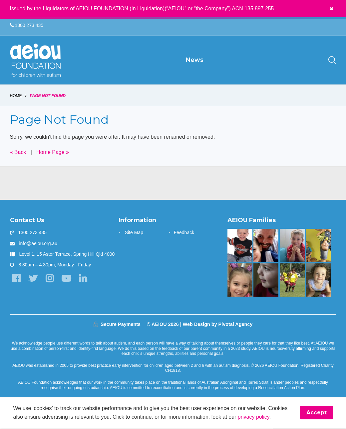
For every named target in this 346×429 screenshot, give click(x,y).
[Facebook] (16, 279)
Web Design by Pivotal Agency (218, 325)
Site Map (134, 233)
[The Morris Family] (318, 281)
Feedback (184, 233)
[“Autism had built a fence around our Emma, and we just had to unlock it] (239, 281)
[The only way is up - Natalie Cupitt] (265, 281)
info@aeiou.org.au (38, 244)
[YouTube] (66, 279)
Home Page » (52, 153)
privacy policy (254, 418)
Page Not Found (48, 97)
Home (16, 97)
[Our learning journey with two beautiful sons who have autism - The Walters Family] (318, 246)
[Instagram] (49, 279)
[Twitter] (33, 279)
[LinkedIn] (83, 279)
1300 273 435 (27, 25)
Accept (316, 414)
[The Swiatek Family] (292, 281)
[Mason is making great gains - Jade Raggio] (239, 246)
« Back (18, 153)
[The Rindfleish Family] (292, 246)
